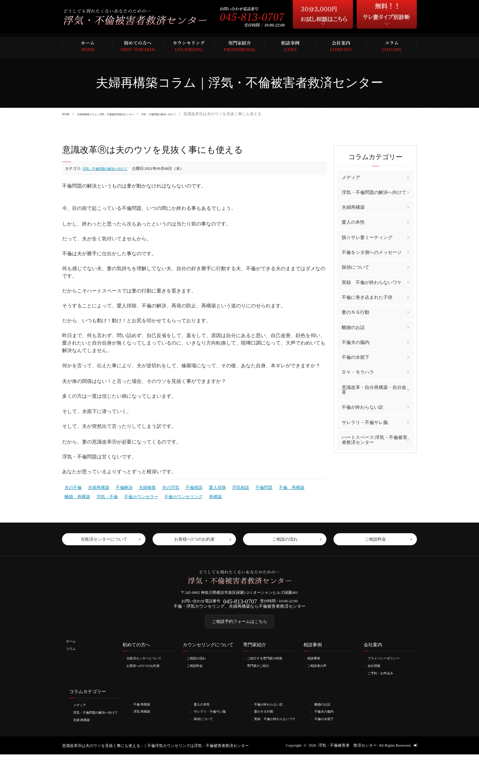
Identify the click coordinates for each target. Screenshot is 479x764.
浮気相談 (229, 486)
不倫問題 (251, 486)
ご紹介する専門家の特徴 (269, 664)
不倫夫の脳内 (355, 342)
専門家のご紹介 (261, 671)
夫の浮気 (164, 486)
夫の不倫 (72, 486)
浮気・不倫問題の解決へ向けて (205, 114)
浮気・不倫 (74, 494)
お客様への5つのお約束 (148, 671)
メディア (351, 177)
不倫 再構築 (277, 486)
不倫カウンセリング (145, 494)
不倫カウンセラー (106, 494)
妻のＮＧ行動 (355, 311)
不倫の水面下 (355, 356)
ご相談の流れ (199, 664)
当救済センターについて (148, 664)
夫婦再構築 (96, 486)
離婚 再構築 (307, 486)
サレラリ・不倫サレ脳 (365, 422)
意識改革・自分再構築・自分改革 (374, 389)
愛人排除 (208, 486)
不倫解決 (120, 486)
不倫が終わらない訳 (362, 406)
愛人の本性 (353, 222)
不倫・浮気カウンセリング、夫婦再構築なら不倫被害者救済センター (239, 609)
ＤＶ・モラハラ (358, 372)
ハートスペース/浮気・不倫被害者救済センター (375, 439)
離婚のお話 (353, 327)
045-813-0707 (240, 602)
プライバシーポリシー (388, 664)
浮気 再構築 (144, 717)
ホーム (73, 647)
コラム (73, 654)
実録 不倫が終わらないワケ (372, 282)
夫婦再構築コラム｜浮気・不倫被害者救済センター (126, 114)
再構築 (175, 494)
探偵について (355, 267)
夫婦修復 (142, 486)
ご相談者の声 (320, 671)
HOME (67, 114)
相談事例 (316, 664)
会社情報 (376, 671)
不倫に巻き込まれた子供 (367, 297)
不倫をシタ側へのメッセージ (372, 252)
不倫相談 (186, 486)
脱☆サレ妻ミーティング (367, 237)
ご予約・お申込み (384, 679)
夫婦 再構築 (84, 729)
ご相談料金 (197, 671)
